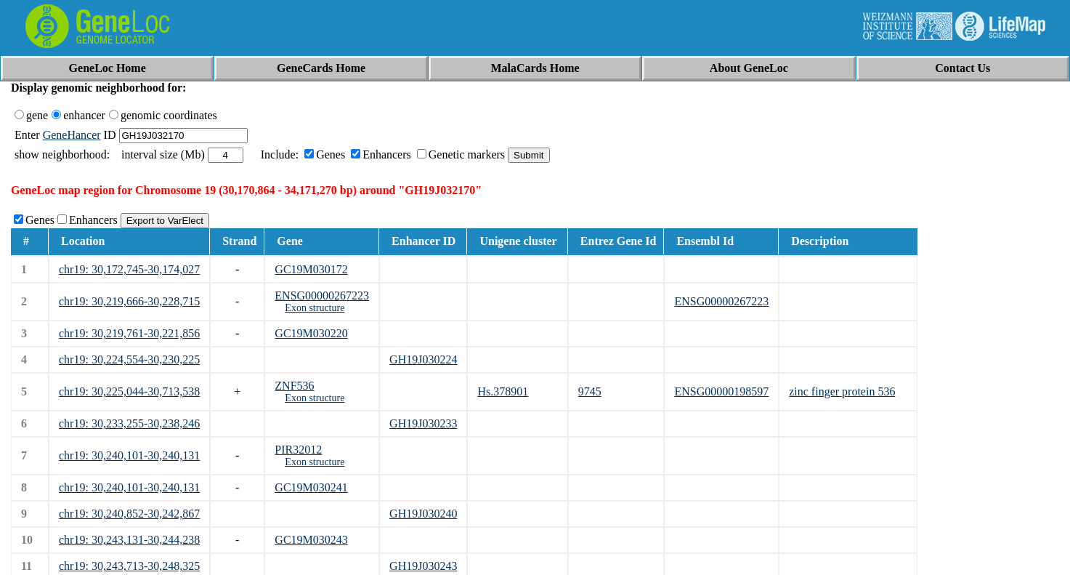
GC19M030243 (311, 540)
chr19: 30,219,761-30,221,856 (129, 333)
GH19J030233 (423, 423)
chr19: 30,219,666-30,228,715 (129, 301)
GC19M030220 (311, 333)
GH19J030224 (423, 359)
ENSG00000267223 (322, 295)
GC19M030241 (311, 487)
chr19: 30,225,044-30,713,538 (129, 391)
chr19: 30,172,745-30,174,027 (129, 269)
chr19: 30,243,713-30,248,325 (129, 566)
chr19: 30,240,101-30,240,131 (129, 455)
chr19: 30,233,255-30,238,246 (129, 423)
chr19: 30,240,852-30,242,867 (129, 513)
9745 (589, 391)
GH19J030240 (423, 513)
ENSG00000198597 (721, 391)
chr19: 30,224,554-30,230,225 (129, 359)
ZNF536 (294, 385)
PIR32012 (298, 449)
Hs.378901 (502, 391)
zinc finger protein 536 (842, 391)
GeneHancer (72, 135)
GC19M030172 (311, 269)
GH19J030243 (423, 566)
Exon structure (314, 307)
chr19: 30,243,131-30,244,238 (129, 540)
